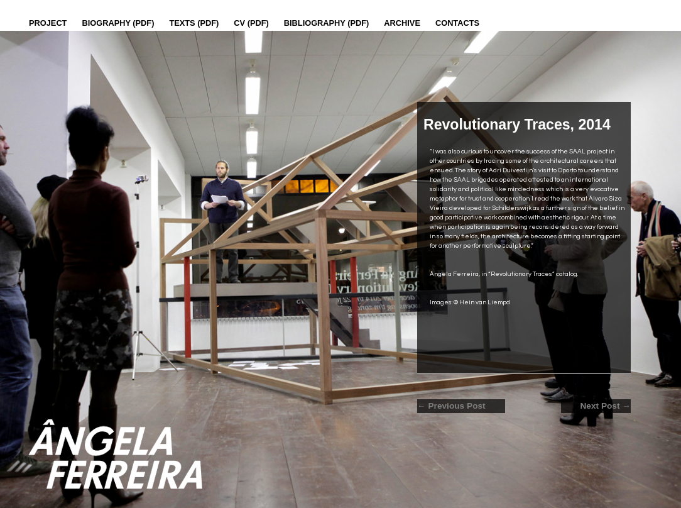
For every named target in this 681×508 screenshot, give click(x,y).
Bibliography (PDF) (326, 23)
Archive (402, 23)
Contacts (457, 23)
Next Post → (605, 406)
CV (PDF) (251, 23)
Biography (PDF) (118, 23)
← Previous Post (451, 406)
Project (48, 23)
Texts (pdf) (194, 23)
